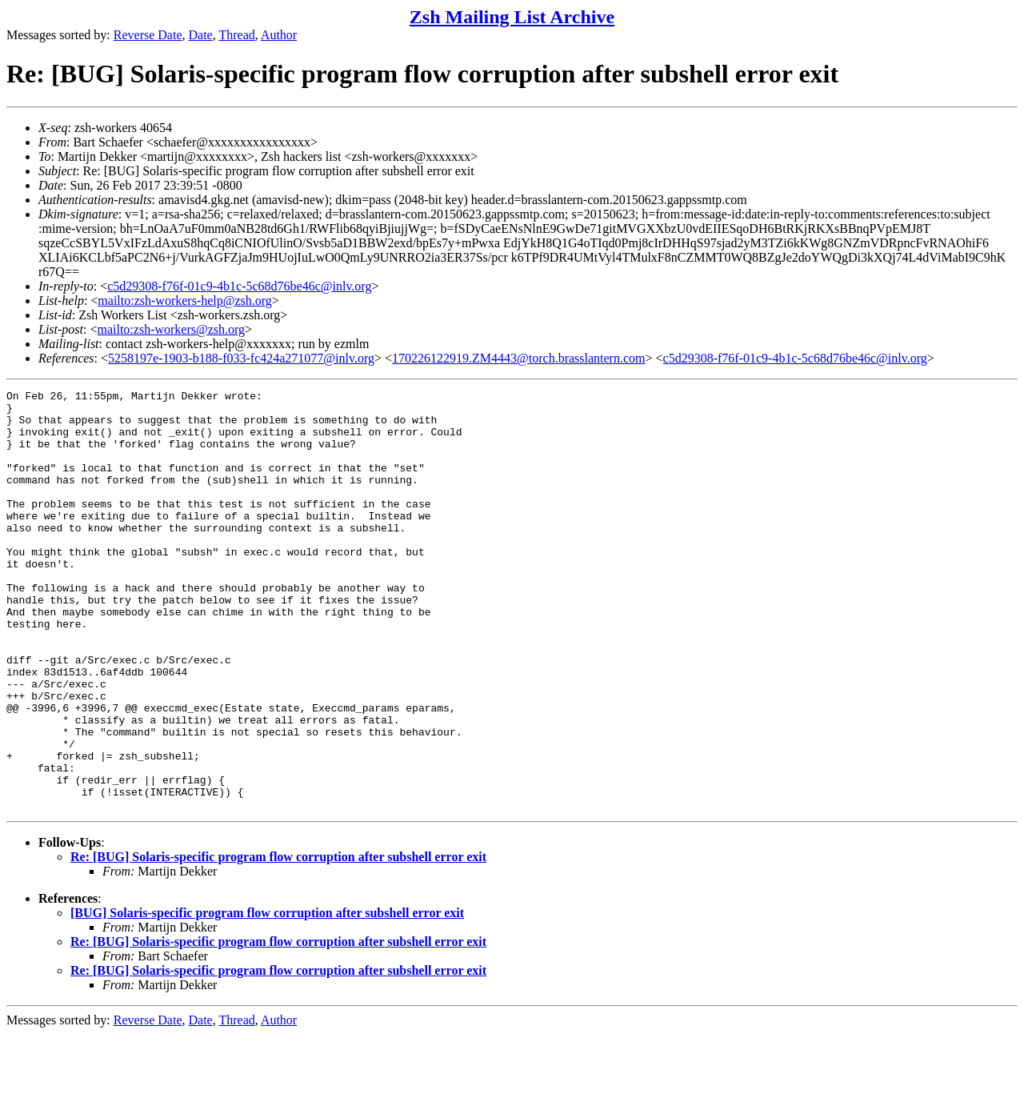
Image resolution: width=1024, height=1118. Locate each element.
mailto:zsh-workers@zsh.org (171, 329)
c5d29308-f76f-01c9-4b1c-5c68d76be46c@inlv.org (239, 286)
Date (201, 35)
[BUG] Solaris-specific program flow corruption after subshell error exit (267, 997)
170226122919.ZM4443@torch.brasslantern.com (518, 358)
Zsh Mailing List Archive (512, 16)
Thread (236, 35)
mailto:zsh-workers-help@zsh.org (185, 300)
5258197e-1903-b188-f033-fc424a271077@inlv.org (241, 358)
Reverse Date (148, 35)
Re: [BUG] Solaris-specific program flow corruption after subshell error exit (278, 941)
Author (279, 35)
